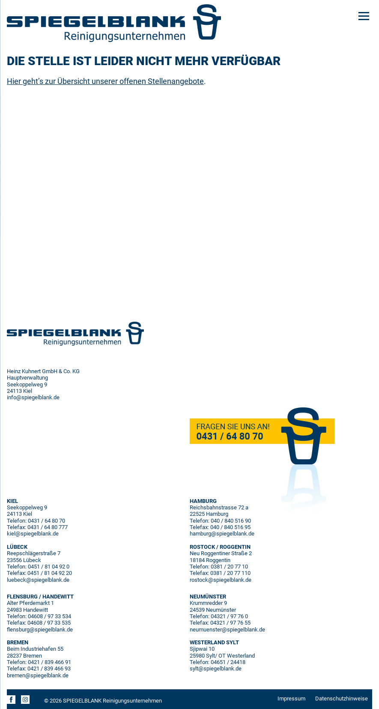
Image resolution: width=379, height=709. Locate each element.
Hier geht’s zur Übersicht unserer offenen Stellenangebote (105, 81)
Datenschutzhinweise (341, 698)
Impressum (291, 698)
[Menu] (363, 15)
